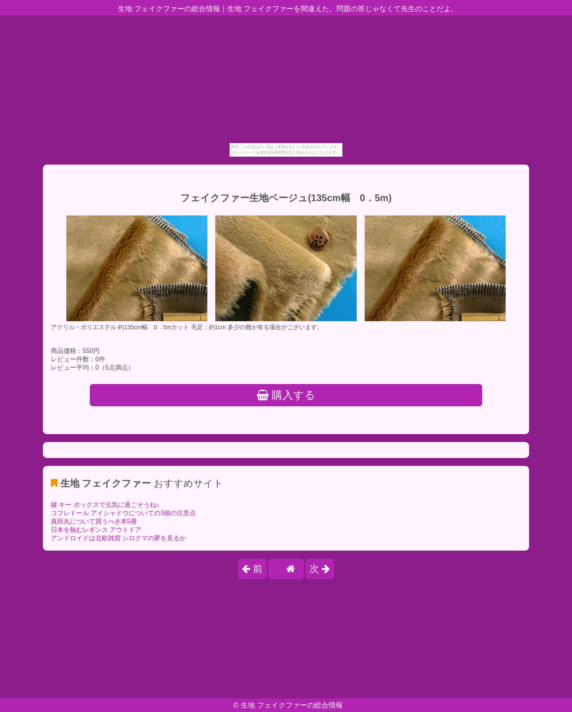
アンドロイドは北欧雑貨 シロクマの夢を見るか (118, 538)
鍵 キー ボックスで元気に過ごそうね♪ (105, 504)
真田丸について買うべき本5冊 (94, 521)
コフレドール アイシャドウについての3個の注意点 (123, 513)
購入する (286, 395)
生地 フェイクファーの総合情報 (292, 705)
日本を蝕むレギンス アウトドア (96, 529)
